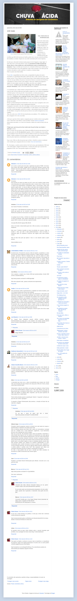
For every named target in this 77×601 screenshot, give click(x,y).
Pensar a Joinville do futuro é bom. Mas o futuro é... (63, 334)
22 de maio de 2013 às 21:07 (23, 341)
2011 (57, 368)
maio (58, 243)
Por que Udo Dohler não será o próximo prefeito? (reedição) (66, 125)
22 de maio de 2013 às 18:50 (22, 288)
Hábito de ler (60, 326)
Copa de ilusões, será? (62, 291)
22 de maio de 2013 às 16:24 (23, 179)
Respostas (15, 327)
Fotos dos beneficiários (36, 141)
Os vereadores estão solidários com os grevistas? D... (62, 298)
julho (58, 239)
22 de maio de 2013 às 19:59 (25, 317)
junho (58, 241)
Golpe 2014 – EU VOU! (62, 293)
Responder (13, 174)
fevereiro (59, 361)
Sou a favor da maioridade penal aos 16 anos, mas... (63, 320)
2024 (57, 208)
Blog (57, 376)
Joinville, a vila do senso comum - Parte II (62, 337)
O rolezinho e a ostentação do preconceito (66, 154)
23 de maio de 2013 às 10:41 (22, 528)
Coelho (13, 288)
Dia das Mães (60, 313)
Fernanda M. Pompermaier (22, 154)
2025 (57, 206)
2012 (57, 366)
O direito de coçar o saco (63, 345)
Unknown (13, 163)
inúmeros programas (39, 120)
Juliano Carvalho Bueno (17, 364)
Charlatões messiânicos (66, 139)
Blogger (53, 593)
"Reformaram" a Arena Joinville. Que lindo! (62, 331)
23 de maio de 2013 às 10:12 (25, 511)
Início (57, 374)
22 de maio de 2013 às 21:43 (30, 351)
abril (58, 357)
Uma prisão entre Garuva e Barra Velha (63, 323)
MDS (19, 114)
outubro (59, 233)
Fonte (12, 54)
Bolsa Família (14, 154)
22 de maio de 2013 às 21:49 (30, 364)
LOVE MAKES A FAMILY (17, 250)
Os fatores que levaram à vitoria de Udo (61, 168)
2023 (57, 210)
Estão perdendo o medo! (62, 348)
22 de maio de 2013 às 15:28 (23, 163)
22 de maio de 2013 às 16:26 (23, 204)
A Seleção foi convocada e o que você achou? (63, 302)
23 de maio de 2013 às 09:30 (26, 424)
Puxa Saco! (59, 256)
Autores (57, 378)
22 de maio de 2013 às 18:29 (24, 272)
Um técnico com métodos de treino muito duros (63, 343)
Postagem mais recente (12, 581)
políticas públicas (36, 154)
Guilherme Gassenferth (17, 351)
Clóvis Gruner (18, 330)
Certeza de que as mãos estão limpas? (62, 288)
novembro (59, 231)
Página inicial (28, 581)
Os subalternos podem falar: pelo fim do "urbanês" (62, 310)
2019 (57, 215)
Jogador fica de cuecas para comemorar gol (62, 250)
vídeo (11, 75)
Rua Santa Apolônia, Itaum (63, 247)
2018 (57, 217)
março (58, 359)
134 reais (59, 275)
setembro (59, 235)
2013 (57, 227)
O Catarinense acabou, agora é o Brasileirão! (62, 278)
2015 (57, 223)
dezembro (59, 229)
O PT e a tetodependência (66, 33)
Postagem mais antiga (43, 581)
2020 (57, 213)
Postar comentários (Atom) (17, 583)
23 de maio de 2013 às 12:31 (29, 482)
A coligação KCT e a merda (66, 80)
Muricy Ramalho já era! (62, 245)
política (30, 154)
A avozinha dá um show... (63, 328)
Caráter (58, 264)
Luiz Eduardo (14, 317)
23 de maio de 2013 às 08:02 (27, 411)
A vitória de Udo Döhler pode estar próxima (65, 109)
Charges (57, 379)
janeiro (59, 363)
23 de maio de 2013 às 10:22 (29, 330)
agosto (59, 237)
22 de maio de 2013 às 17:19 (30, 250)
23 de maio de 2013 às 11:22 (25, 539)
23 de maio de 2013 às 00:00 (21, 380)
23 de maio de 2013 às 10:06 (21, 458)
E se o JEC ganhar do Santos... (62, 354)
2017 (57, 219)
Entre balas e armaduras (62, 340)
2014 (57, 225)
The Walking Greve (61, 295)
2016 (57, 221)
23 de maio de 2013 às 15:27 (26, 497)
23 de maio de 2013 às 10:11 (22, 469)
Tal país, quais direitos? (62, 267)
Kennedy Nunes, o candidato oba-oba (66, 66)
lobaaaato (41, 593)
